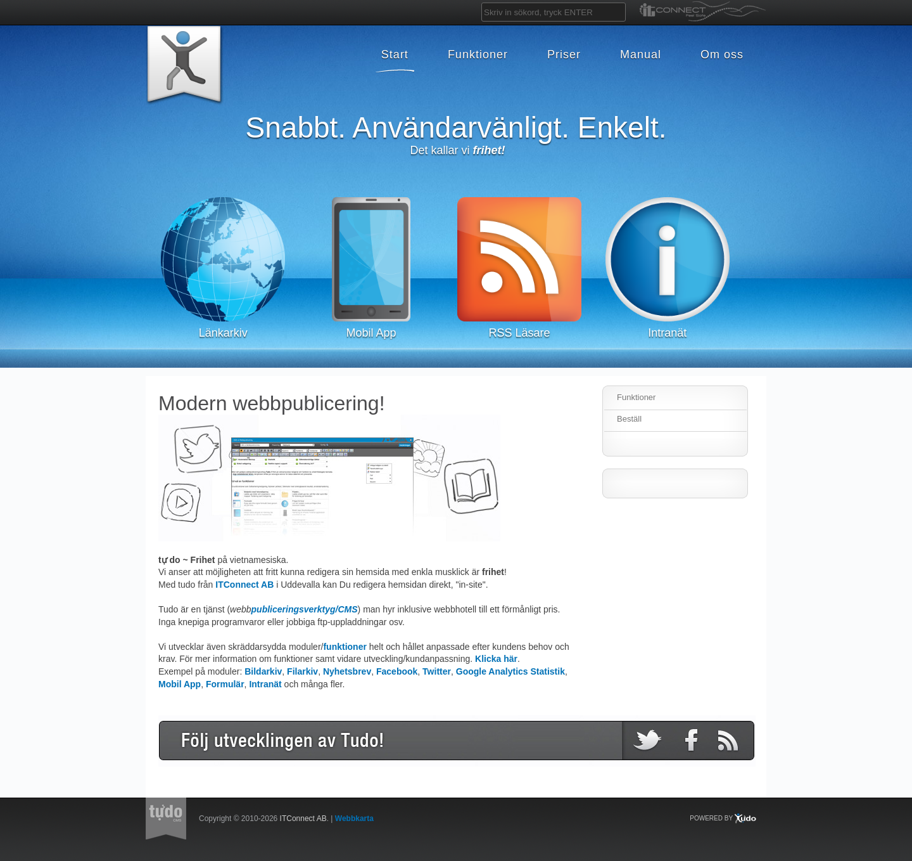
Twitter (436, 671)
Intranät (265, 684)
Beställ (629, 419)
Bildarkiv (263, 671)
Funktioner (636, 397)
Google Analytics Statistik (510, 671)
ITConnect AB (244, 584)
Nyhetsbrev (347, 671)
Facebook (396, 671)
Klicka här (496, 659)
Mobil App (179, 684)
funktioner (344, 647)
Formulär (225, 684)
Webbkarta (354, 818)
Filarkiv (302, 671)
